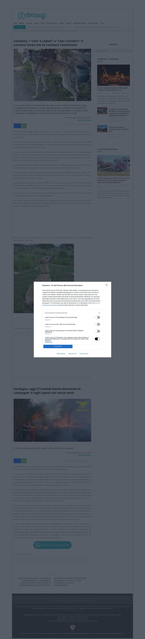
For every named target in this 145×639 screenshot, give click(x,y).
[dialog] (72, 319)
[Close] (107, 285)
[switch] (97, 317)
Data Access (72, 353)
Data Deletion (61, 353)
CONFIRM (58, 346)
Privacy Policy (83, 353)
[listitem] (72, 313)
